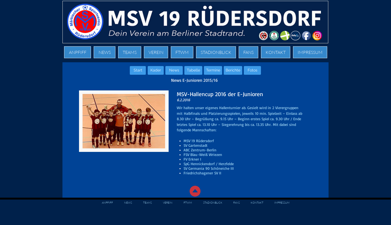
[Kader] (156, 70)
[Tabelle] (193, 70)
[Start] (138, 70)
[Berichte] (233, 70)
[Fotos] (252, 70)
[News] (174, 70)
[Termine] (213, 70)
